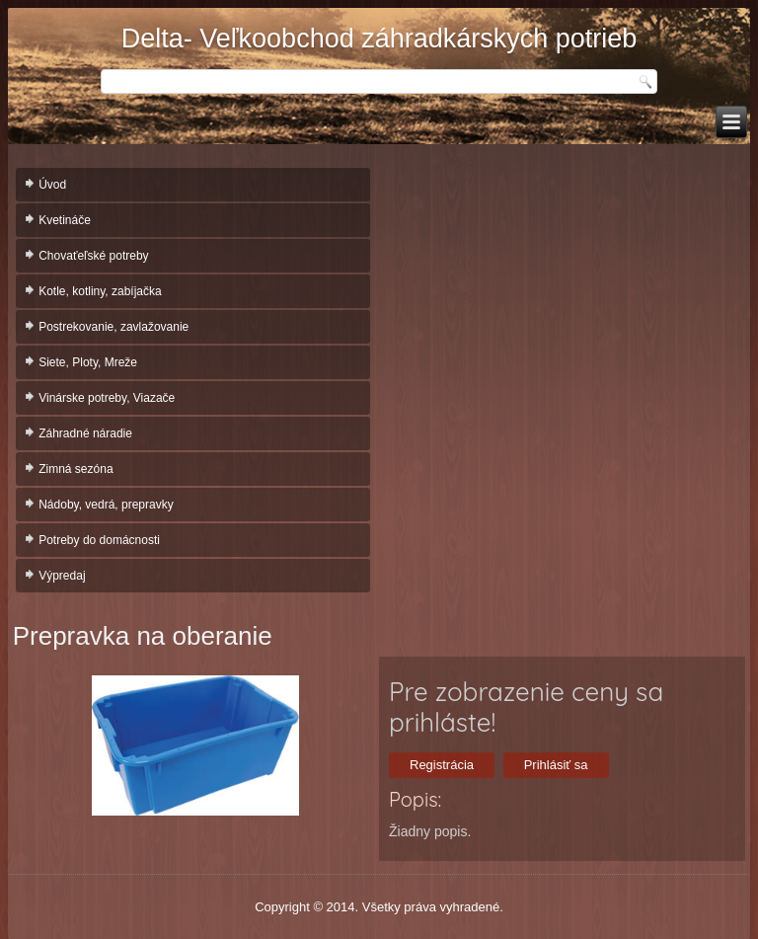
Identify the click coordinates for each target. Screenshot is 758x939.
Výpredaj (61, 576)
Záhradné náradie (85, 433)
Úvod (52, 185)
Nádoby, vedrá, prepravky (106, 504)
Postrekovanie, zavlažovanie (113, 327)
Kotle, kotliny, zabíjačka (100, 291)
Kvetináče (64, 220)
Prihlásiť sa (556, 764)
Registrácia (442, 764)
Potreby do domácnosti (99, 540)
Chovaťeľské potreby (93, 256)
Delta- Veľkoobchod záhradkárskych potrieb (379, 38)
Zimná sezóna (75, 469)
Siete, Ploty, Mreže (87, 362)
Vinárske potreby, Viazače (106, 398)
